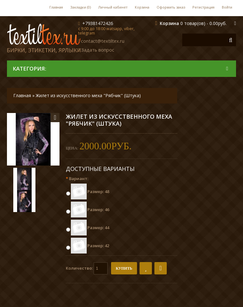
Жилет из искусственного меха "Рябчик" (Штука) (88, 95)
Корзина (142, 7)
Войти (227, 7)
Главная (56, 7)
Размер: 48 (98, 191)
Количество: (87, 268)
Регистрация (203, 7)
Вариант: (77, 178)
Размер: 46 (98, 209)
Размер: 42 (98, 245)
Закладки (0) (80, 7)
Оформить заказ (171, 7)
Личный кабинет (113, 7)
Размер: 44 (98, 227)
